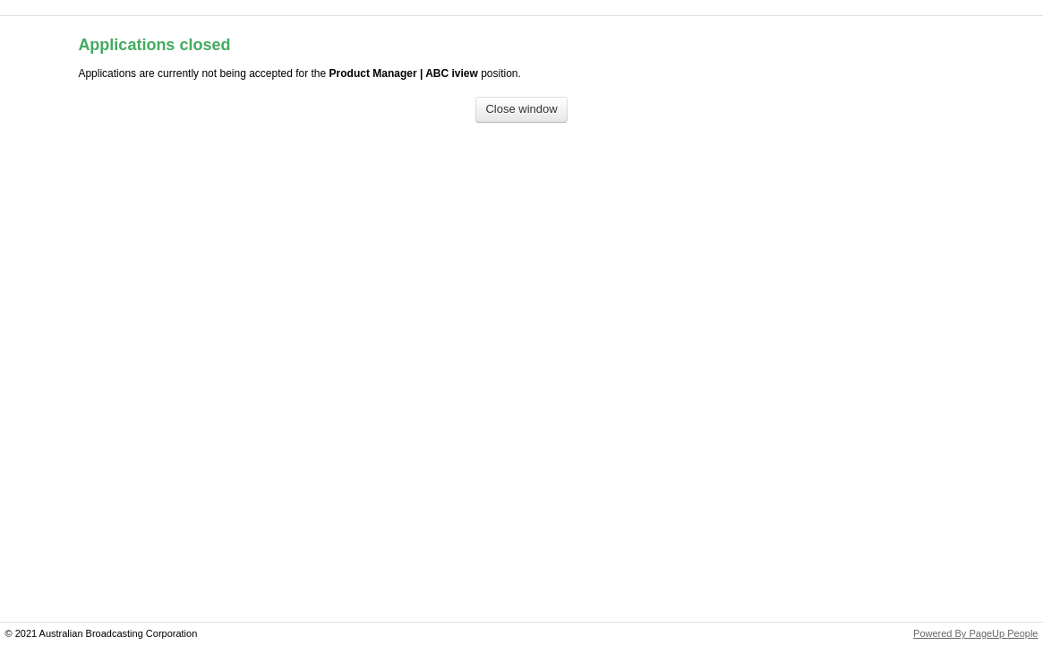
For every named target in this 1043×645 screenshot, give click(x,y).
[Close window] (521, 110)
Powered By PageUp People (975, 633)
